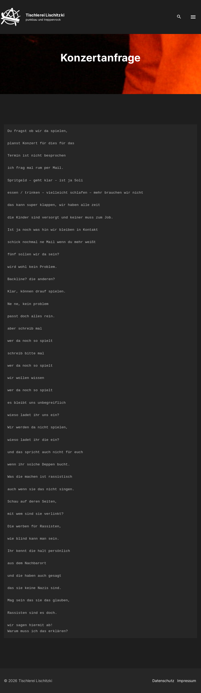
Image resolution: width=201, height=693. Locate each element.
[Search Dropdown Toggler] (179, 17)
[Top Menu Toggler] (193, 17)
